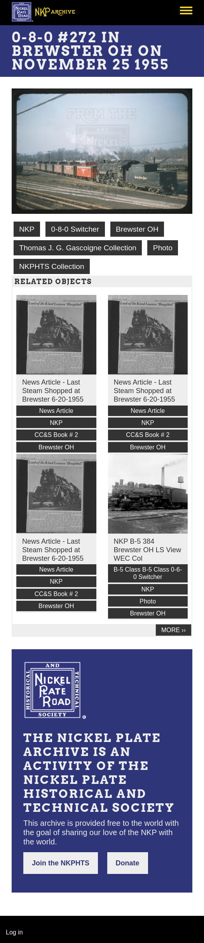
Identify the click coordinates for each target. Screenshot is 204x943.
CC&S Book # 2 (56, 435)
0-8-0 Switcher (75, 229)
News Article (56, 410)
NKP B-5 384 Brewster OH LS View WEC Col (147, 549)
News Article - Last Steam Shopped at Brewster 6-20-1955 (53, 390)
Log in (14, 932)
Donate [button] (127, 863)
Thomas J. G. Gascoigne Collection (77, 248)
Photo (163, 248)
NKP (26, 229)
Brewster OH (137, 229)
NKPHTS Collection (51, 266)
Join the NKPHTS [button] (60, 863)
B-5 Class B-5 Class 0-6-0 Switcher (147, 573)
